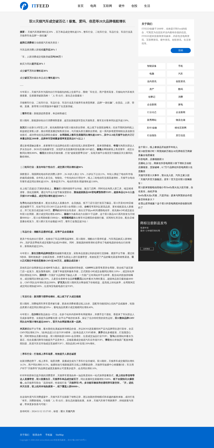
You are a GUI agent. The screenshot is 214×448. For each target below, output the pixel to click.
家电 (180, 104)
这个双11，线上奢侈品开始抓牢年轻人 (158, 147)
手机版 (48, 435)
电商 (93, 6)
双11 (63, 411)
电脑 (151, 73)
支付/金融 (152, 127)
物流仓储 (180, 120)
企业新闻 (151, 104)
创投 (134, 6)
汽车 (180, 73)
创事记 (151, 97)
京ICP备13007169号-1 (77, 440)
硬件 (122, 6)
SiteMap (60, 435)
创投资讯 (180, 81)
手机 (180, 66)
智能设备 (151, 66)
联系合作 (37, 435)
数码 (180, 89)
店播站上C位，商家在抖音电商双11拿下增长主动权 (164, 163)
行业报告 (151, 135)
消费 (180, 97)
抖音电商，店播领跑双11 (151, 159)
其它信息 (180, 135)
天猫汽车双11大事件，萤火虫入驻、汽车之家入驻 (164, 175)
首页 (81, 6)
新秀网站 (151, 120)
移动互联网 (180, 127)
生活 (147, 6)
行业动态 (151, 112)
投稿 (180, 50)
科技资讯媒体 (24, 6)
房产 (151, 89)
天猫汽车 (70, 411)
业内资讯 (151, 81)
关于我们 (24, 435)
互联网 (107, 6)
